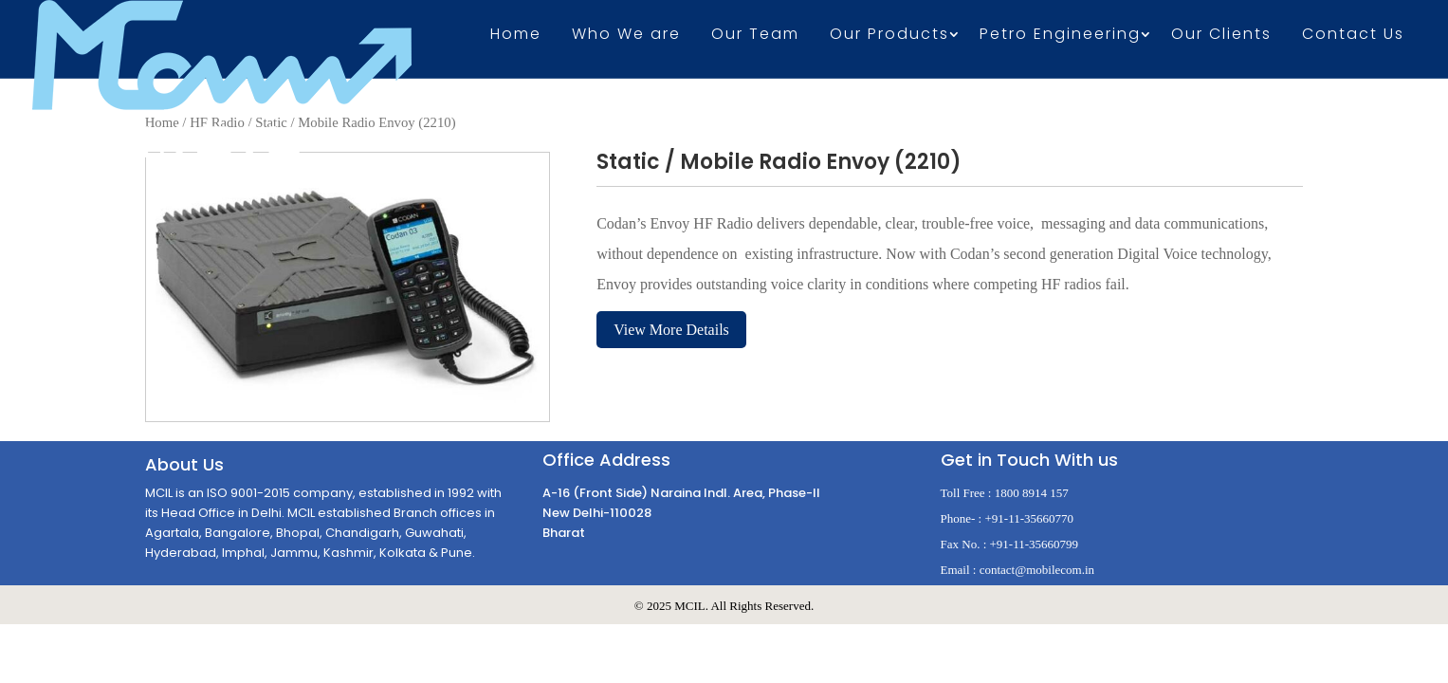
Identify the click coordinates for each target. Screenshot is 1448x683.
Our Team (755, 36)
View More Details (671, 330)
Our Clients (1221, 36)
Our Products (889, 36)
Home (515, 36)
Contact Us (1353, 36)
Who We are (626, 36)
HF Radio (217, 122)
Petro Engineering (1060, 36)
